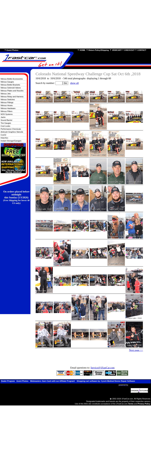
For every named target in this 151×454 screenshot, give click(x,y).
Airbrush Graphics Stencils (12, 132)
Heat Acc (4, 138)
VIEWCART (117, 50)
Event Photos (12, 50)
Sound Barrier (6, 120)
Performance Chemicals (11, 129)
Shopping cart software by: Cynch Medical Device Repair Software (106, 381)
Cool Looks (5, 126)
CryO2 (3, 135)
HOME (82, 50)
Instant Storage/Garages (11, 141)
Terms (131, 404)
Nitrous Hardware (8, 108)
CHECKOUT (129, 50)
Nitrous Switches (8, 99)
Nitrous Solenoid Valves (11, 88)
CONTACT (141, 50)
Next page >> (136, 350)
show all (74, 83)
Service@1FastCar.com (102, 367)
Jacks (3, 117)
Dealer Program (8, 381)
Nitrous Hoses (7, 105)
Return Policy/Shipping (98, 50)
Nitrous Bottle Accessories (12, 79)
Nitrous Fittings (7, 102)
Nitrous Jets (6, 94)
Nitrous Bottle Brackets (10, 85)
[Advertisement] (75, 24)
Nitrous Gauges (7, 82)
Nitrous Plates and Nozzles (12, 91)
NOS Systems (7, 114)
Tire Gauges (6, 123)
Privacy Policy (144, 404)
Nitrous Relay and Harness (12, 97)
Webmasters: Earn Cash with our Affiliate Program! (52, 381)
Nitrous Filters (6, 111)
